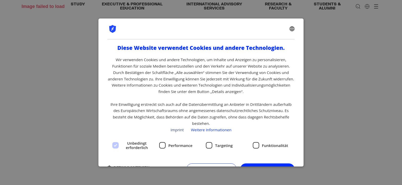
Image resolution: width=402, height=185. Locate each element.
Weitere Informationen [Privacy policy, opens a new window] (211, 129)
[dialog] (201, 92)
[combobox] (292, 28)
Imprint (177, 129)
